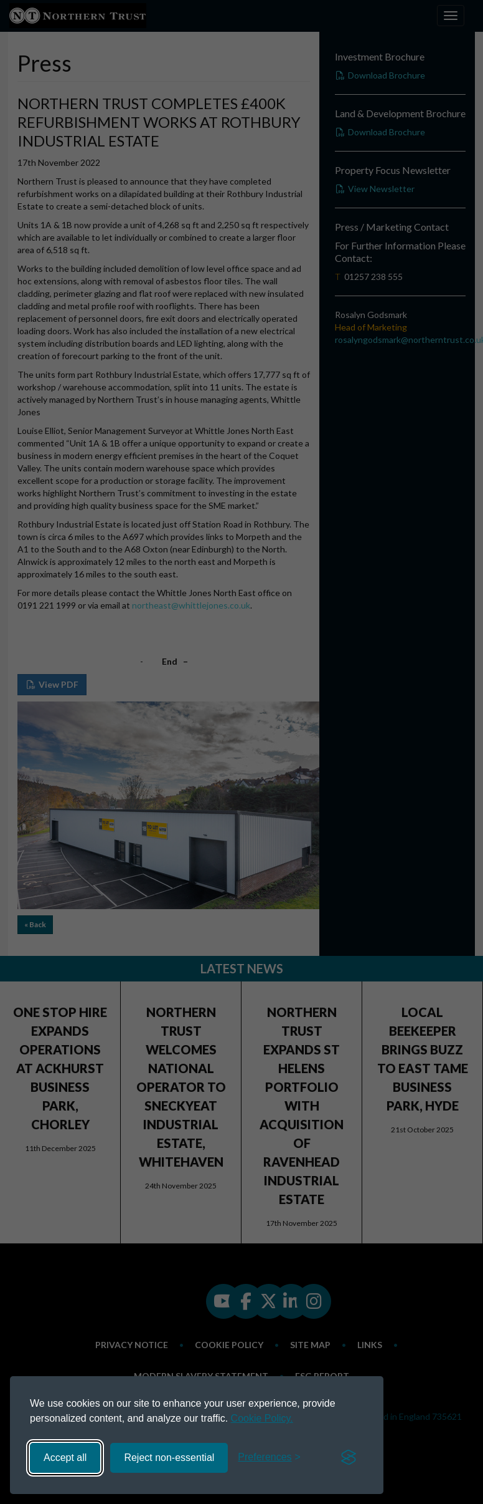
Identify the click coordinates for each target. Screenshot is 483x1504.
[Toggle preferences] (269, 1457)
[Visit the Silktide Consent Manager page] (348, 1458)
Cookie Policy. (262, 1418)
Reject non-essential (169, 1457)
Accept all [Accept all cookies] (65, 1457)
